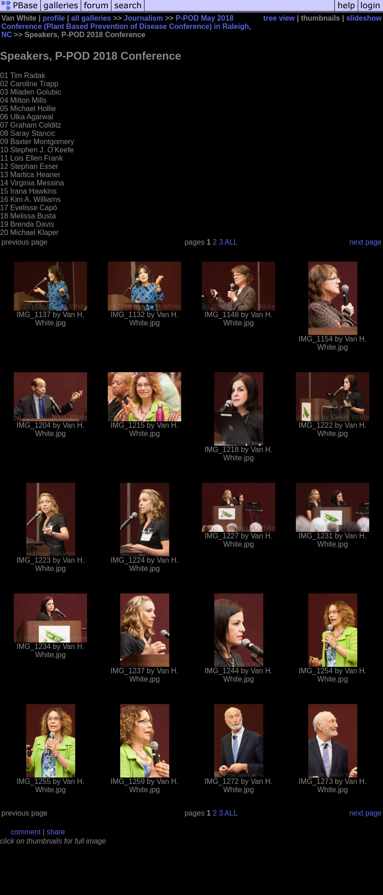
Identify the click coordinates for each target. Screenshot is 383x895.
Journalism (143, 18)
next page (366, 242)
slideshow (364, 18)
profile (54, 18)
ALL (231, 242)
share (56, 832)
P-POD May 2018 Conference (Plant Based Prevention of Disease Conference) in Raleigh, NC (126, 26)
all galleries (91, 18)
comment (26, 832)
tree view (278, 18)
